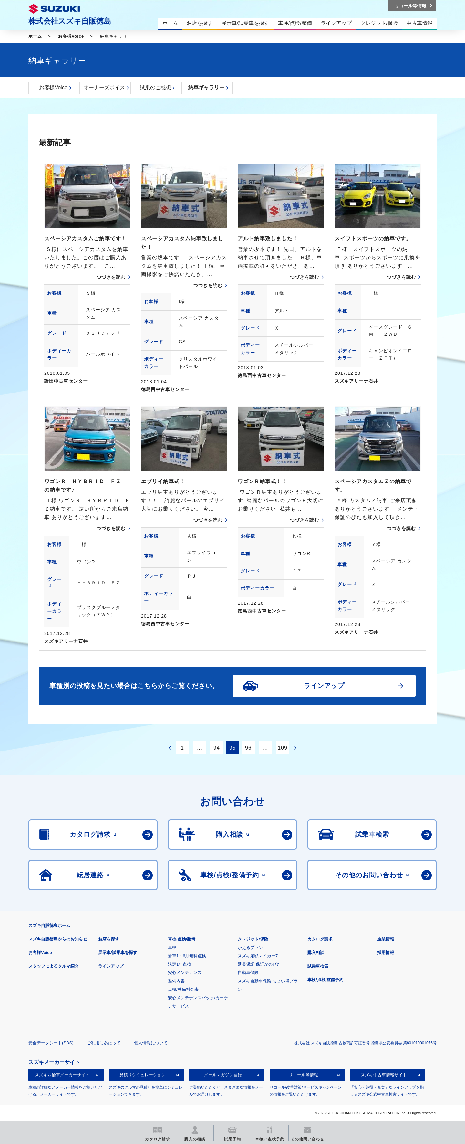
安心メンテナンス (185, 972)
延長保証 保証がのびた (259, 964)
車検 (172, 947)
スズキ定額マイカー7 (258, 955)
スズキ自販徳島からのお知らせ (57, 939)
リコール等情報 (303, 1074)
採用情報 (385, 952)
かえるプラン (250, 947)
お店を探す (108, 939)
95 (232, 748)
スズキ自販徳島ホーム (49, 925)
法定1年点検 (179, 964)
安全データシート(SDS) (50, 1042)
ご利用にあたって (103, 1042)
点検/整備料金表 (183, 989)
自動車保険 (248, 972)
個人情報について (151, 1042)
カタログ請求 (320, 939)
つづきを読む (111, 277)
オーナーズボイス (104, 87)
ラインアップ (110, 966)
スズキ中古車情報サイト (384, 1074)
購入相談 (315, 952)
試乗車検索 (317, 966)
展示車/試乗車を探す (117, 952)
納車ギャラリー (206, 87)
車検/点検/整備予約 (325, 979)
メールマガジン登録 (223, 1074)
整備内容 (176, 981)
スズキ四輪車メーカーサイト (62, 1074)
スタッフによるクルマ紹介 (53, 966)
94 (216, 748)
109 (282, 748)
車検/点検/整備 (181, 939)
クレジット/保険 (253, 939)
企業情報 (385, 939)
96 (248, 748)
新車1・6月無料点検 (187, 955)
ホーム (35, 36)
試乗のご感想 (155, 87)
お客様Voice (71, 36)
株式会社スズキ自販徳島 (69, 21)
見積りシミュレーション (142, 1074)
